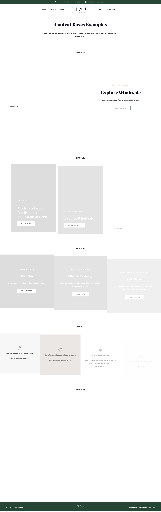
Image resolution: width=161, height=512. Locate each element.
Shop (99, 9)
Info (52, 9)
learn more (120, 108)
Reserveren (110, 9)
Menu (62, 9)
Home (44, 9)
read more (26, 229)
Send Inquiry (74, 232)
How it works (80, 36)
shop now (80, 301)
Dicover (14, 107)
